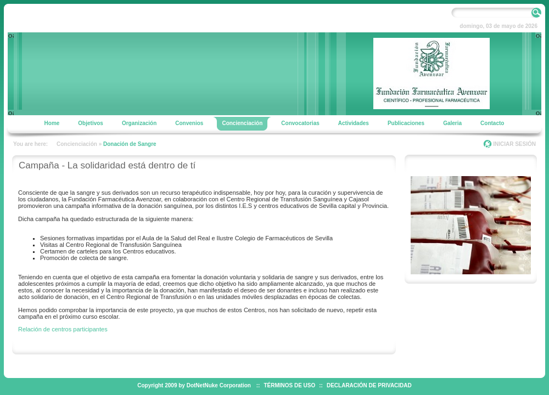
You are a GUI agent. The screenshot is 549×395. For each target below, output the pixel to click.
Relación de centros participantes (63, 329)
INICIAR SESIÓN (514, 144)
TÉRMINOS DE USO (289, 385)
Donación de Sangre (129, 144)
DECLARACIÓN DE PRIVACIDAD (369, 385)
